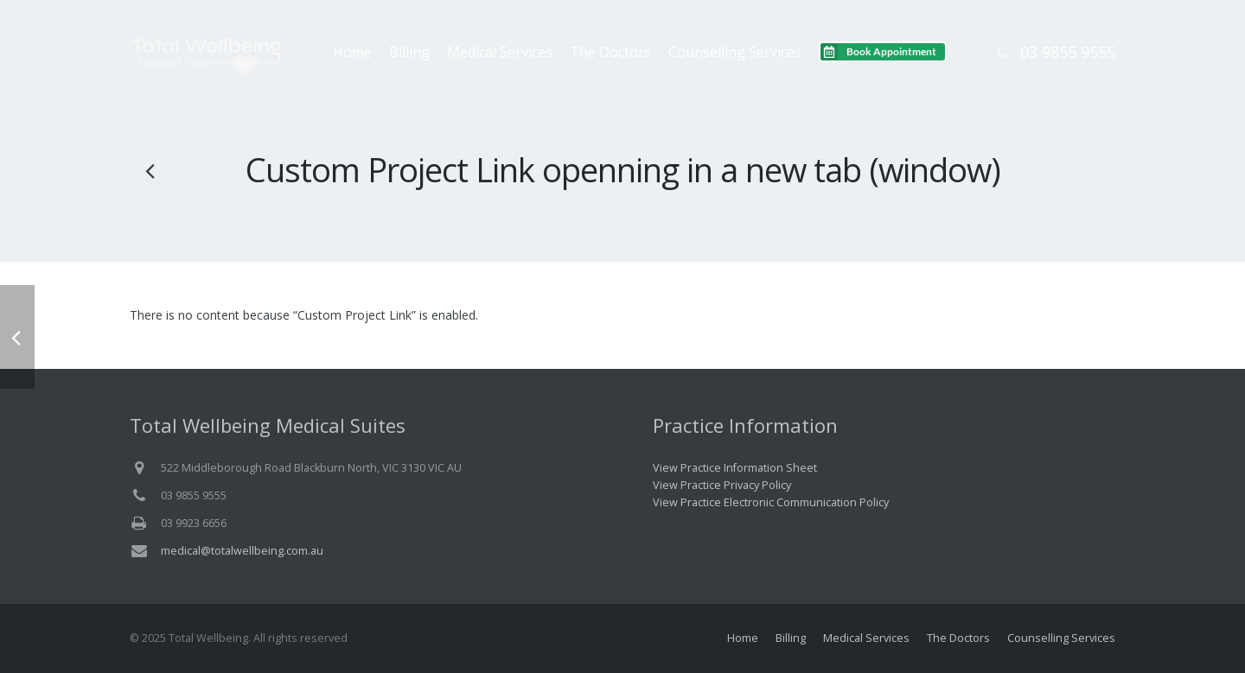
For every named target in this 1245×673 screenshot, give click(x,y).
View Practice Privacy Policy (722, 485)
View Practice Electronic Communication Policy (771, 502)
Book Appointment (891, 51)
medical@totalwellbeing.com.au (242, 550)
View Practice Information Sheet (735, 467)
